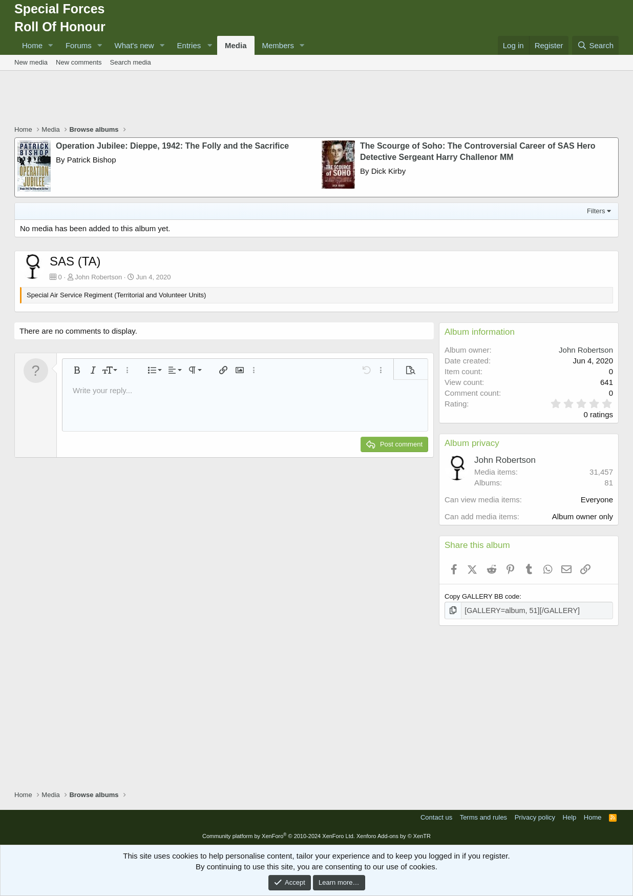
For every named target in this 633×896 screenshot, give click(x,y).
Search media (130, 62)
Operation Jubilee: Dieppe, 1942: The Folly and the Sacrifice (172, 145)
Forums (79, 45)
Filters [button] (596, 211)
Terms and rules (483, 816)
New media (31, 62)
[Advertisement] (316, 99)
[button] (51, 45)
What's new (134, 45)
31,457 (601, 471)
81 (608, 482)
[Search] (595, 45)
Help (570, 816)
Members (278, 45)
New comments (79, 62)
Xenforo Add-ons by (393, 835)
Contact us (436, 816)
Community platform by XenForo (278, 835)
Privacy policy (535, 816)
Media (236, 45)
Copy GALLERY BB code (482, 596)
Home (32, 45)
